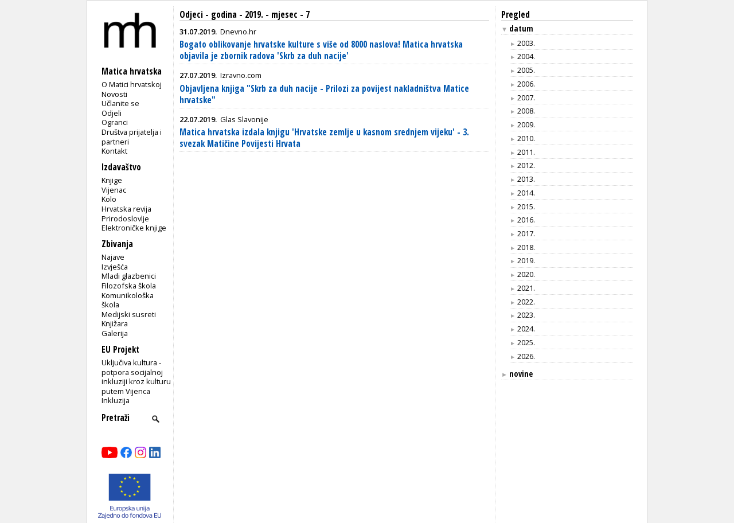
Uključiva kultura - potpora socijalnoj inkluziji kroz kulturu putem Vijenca (136, 376)
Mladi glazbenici (128, 276)
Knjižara (114, 323)
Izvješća (114, 267)
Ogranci (114, 122)
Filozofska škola (128, 285)
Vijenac (113, 190)
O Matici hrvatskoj (131, 84)
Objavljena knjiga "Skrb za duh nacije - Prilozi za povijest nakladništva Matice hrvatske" (324, 94)
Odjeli (111, 113)
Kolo (108, 199)
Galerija (114, 333)
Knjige (111, 180)
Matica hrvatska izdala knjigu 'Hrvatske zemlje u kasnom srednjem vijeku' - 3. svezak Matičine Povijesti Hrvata (324, 138)
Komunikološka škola (127, 300)
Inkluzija (115, 400)
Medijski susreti (128, 314)
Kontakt (114, 151)
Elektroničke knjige (133, 228)
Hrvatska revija (126, 209)
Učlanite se (120, 103)
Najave (112, 257)
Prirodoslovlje (125, 218)
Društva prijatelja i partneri (131, 137)
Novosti (114, 94)
